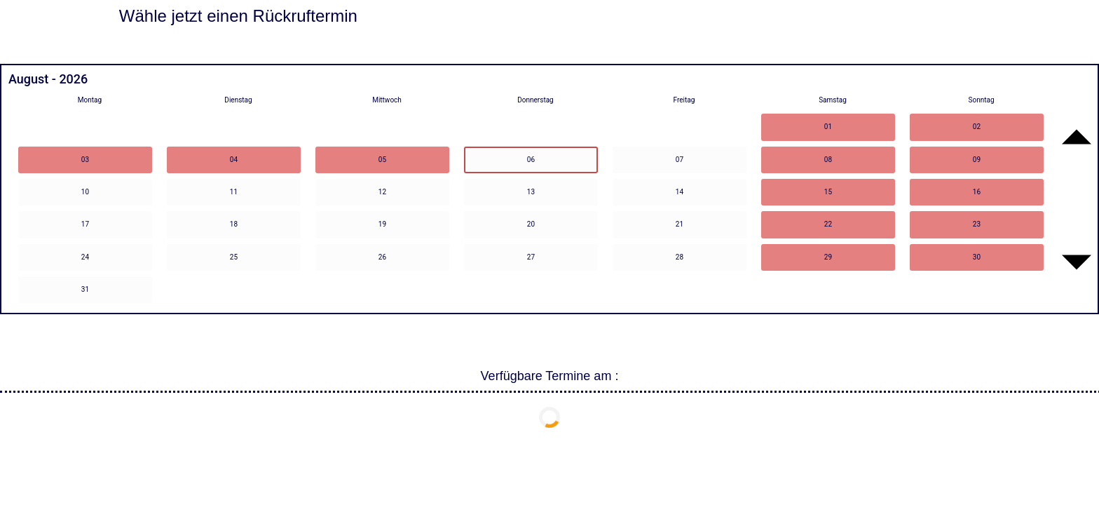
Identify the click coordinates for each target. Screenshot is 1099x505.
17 (85, 224)
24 (85, 257)
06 (531, 159)
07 (679, 159)
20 (531, 224)
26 (382, 257)
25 (234, 257)
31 (85, 289)
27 (531, 257)
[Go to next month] (1076, 262)
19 (382, 224)
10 (85, 192)
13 (531, 192)
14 (679, 192)
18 (234, 224)
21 (679, 224)
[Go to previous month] (1076, 137)
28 (679, 257)
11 (234, 192)
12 (382, 192)
